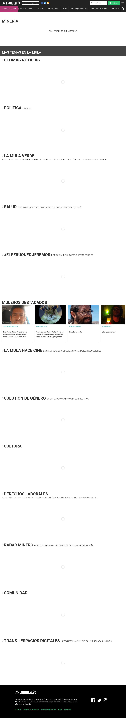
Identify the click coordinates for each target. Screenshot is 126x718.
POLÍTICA (40, 9)
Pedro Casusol (107, 326)
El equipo (18, 710)
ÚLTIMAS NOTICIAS (26, 9)
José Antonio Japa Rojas (10, 326)
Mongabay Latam (41, 326)
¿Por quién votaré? (108, 332)
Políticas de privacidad (48, 710)
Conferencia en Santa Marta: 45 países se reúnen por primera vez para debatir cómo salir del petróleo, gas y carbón (49, 334)
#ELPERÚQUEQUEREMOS (79, 9)
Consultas (67, 710)
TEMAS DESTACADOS (9, 9)
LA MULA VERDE (52, 9)
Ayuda (60, 710)
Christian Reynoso (75, 326)
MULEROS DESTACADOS (99, 9)
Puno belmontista (75, 332)
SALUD (64, 9)
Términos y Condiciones (31, 710)
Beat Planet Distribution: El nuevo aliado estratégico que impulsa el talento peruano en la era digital (15, 334)
